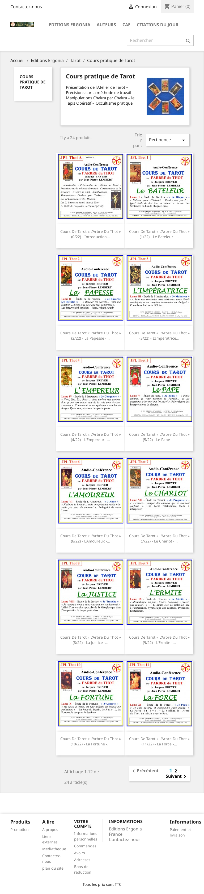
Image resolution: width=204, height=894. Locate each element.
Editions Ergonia (69, 25)
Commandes (85, 845)
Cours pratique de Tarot (32, 82)
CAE (126, 25)
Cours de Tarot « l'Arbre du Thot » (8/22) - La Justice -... (90, 640)
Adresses (82, 859)
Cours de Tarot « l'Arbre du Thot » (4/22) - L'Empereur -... (90, 437)
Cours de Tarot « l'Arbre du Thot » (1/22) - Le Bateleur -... (159, 234)
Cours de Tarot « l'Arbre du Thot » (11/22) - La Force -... (159, 741)
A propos (50, 829)
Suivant (177, 776)
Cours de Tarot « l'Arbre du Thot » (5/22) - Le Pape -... (159, 437)
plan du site (52, 868)
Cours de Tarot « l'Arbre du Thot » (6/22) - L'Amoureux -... (90, 538)
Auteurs (106, 25)
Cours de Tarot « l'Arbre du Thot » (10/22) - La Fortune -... (90, 741)
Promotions (20, 829)
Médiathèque (54, 848)
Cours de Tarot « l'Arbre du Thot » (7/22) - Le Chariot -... (159, 538)
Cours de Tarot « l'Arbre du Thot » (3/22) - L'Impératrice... (159, 335)
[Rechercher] (160, 40)
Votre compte (83, 824)
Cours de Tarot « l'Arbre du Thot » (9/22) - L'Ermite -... (159, 640)
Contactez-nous (26, 7)
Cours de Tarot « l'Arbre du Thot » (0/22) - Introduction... (90, 234)
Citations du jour (157, 25)
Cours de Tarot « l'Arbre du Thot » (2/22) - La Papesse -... (90, 335)
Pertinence (168, 140)
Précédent (144, 771)
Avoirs (79, 852)
